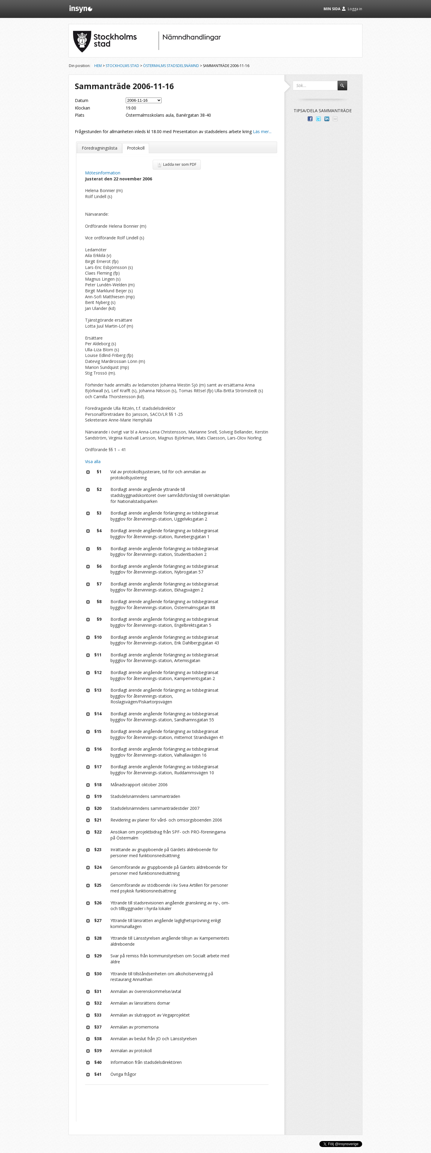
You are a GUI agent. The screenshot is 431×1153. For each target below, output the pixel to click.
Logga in (355, 8)
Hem (98, 65)
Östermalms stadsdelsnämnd (171, 65)
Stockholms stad (122, 65)
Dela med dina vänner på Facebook (310, 118)
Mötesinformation (102, 173)
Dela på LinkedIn (326, 118)
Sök (345, 88)
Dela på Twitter (318, 118)
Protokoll (136, 148)
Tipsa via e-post (335, 118)
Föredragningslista (99, 148)
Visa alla (93, 461)
